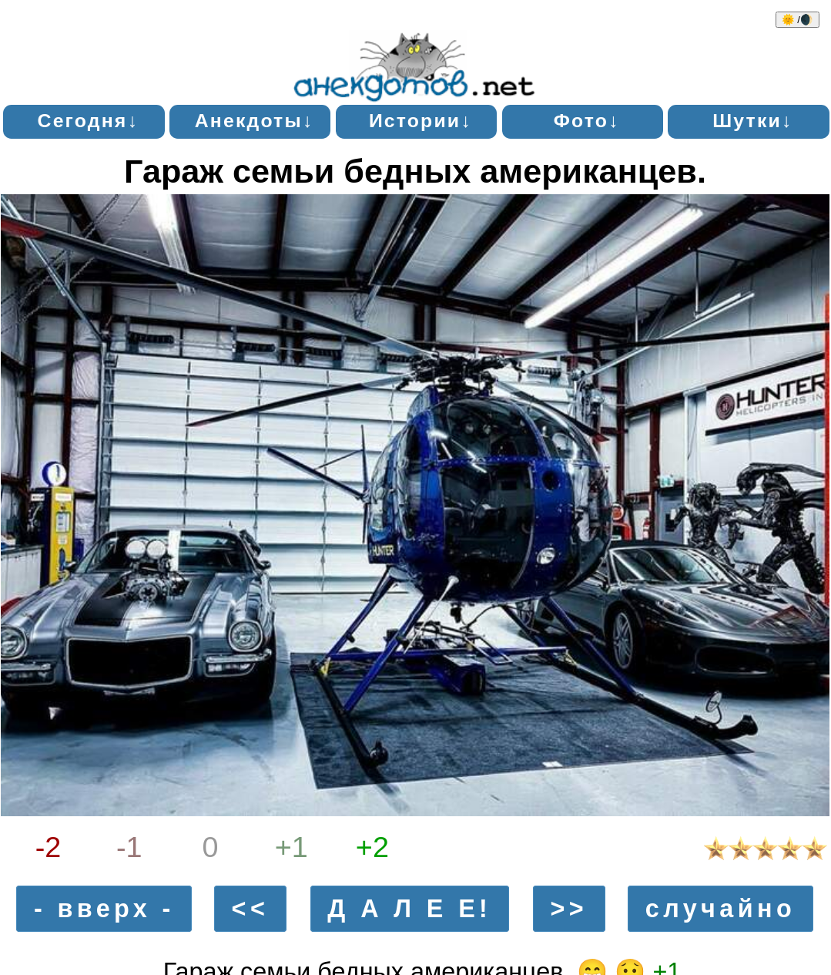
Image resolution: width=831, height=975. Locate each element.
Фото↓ (587, 120)
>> (569, 909)
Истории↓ (420, 120)
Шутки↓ (752, 120)
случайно (720, 909)
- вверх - (104, 909)
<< (251, 909)
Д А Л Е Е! (409, 909)
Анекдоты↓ (254, 120)
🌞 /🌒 (797, 19)
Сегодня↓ (88, 120)
